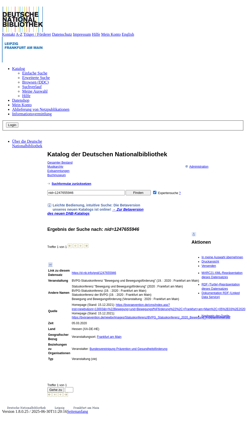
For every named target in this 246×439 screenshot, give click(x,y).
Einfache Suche (34, 73)
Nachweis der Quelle (216, 316)
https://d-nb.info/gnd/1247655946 (94, 273)
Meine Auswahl (35, 91)
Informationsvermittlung (32, 114)
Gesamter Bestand (60, 162)
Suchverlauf (32, 87)
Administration (196, 166)
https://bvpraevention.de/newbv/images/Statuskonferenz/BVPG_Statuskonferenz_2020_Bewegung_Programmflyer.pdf (151, 317)
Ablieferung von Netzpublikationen (40, 109)
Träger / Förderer (37, 34)
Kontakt (8, 34)
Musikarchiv (55, 166)
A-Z (19, 34)
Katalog (18, 68)
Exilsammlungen (58, 171)
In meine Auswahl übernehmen (222, 257)
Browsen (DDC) (35, 82)
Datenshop (20, 100)
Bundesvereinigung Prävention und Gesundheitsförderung (128, 349)
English (128, 34)
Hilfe (96, 34)
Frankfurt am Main (109, 337)
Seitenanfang (77, 411)
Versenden (209, 266)
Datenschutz (62, 34)
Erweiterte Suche (36, 78)
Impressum (82, 34)
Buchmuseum (56, 175)
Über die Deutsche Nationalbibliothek (27, 143)
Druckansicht (210, 261)
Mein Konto (111, 34)
